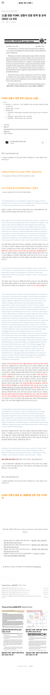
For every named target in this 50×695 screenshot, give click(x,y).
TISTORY (25, 691)
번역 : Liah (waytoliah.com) (10, 153)
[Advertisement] (25, 585)
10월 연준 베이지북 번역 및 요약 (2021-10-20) (12, 613)
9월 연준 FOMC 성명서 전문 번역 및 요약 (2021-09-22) (14, 617)
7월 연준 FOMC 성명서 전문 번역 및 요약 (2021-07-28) (14, 619)
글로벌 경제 (14, 610)
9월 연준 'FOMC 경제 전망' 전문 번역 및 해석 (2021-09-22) (15, 615)
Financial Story (6, 610)
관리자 (31, 691)
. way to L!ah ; (25, 2)
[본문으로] (38, 567)
